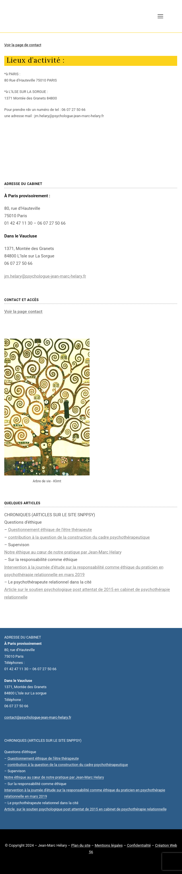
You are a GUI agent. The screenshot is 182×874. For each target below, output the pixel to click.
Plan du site (80, 845)
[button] (160, 16)
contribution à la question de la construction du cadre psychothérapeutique (79, 537)
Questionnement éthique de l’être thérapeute (50, 529)
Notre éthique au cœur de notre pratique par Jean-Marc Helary (62, 552)
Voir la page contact (23, 311)
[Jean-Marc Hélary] (31, 16)
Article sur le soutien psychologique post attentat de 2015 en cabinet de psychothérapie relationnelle (85, 809)
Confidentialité (139, 845)
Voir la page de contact (22, 45)
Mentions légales (109, 845)
